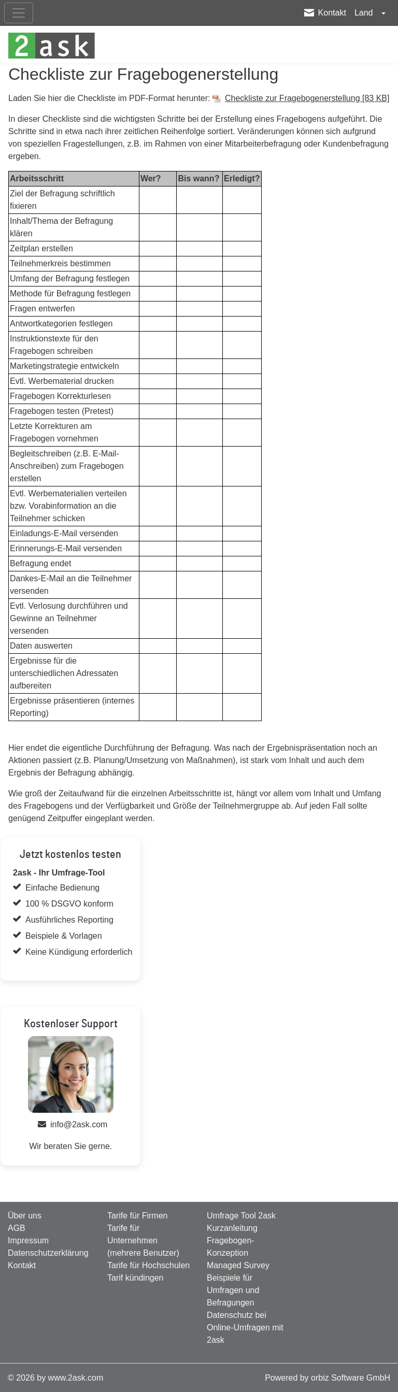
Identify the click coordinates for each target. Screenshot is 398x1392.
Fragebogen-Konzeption (230, 1246)
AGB (16, 1228)
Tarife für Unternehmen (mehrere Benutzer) (143, 1240)
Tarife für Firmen (137, 1215)
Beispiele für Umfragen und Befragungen (233, 1290)
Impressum (28, 1240)
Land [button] (364, 12)
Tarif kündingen (135, 1277)
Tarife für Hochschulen (148, 1265)
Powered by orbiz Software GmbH (327, 1377)
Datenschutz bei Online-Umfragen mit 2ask (245, 1327)
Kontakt (332, 12)
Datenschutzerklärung (48, 1253)
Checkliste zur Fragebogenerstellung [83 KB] (307, 98)
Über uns (24, 1215)
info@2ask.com (79, 1124)
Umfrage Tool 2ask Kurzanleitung (241, 1221)
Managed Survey (238, 1265)
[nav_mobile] (18, 13)
